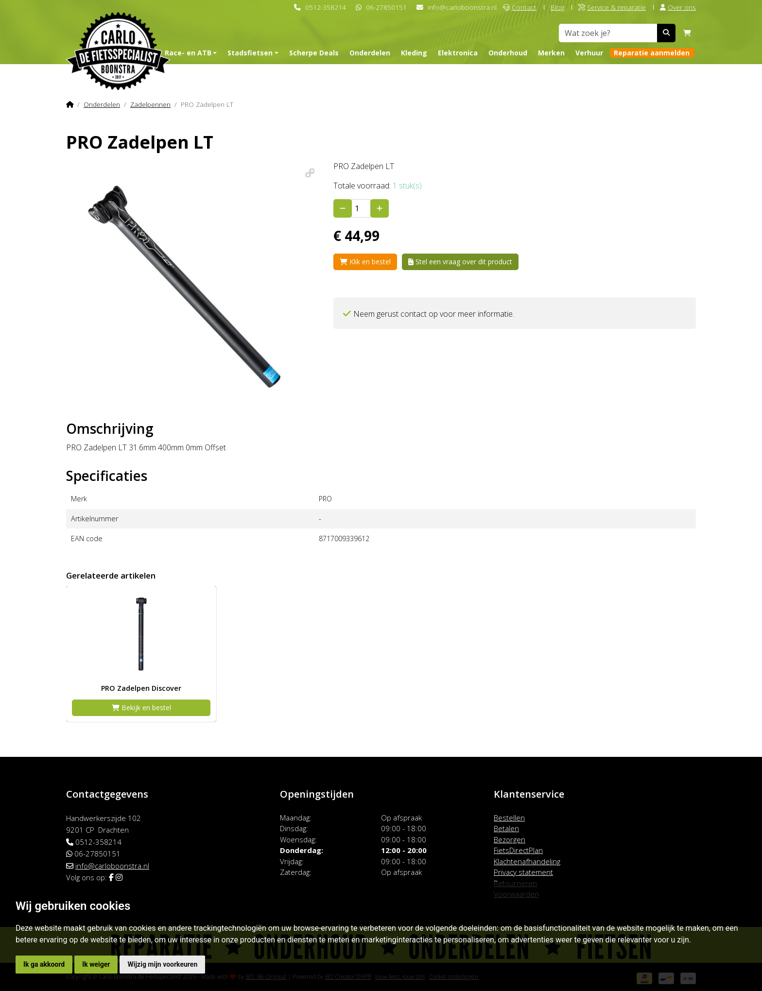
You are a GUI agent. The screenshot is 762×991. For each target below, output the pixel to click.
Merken (551, 52)
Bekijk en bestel (141, 707)
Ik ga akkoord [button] (44, 964)
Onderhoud (507, 52)
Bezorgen (509, 839)
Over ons (678, 7)
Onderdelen (369, 52)
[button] (308, 171)
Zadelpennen (150, 104)
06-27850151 (386, 7)
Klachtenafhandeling (527, 861)
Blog (557, 7)
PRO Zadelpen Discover (141, 688)
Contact (520, 7)
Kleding (414, 52)
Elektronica (458, 52)
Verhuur (589, 52)
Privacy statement (523, 872)
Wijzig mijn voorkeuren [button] (162, 964)
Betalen (506, 828)
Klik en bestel (365, 261)
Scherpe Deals (314, 52)
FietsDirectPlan (518, 850)
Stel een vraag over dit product (460, 261)
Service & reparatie (612, 7)
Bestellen (509, 817)
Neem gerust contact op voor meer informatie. (433, 313)
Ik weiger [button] (96, 964)
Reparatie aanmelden (652, 52)
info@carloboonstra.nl (462, 7)
